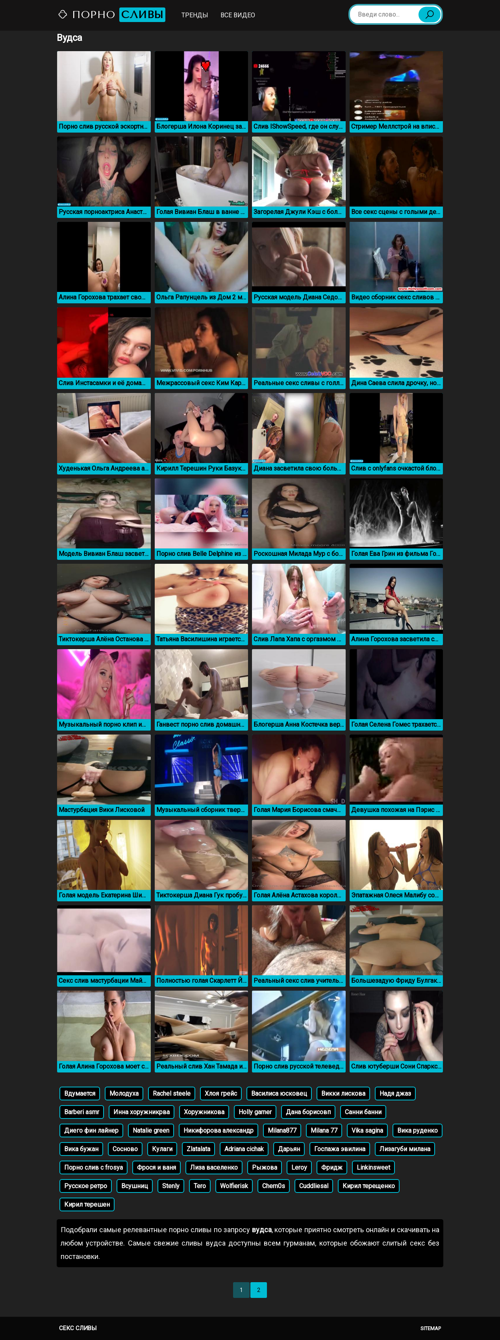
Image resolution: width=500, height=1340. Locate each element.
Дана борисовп (308, 1112)
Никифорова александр (218, 1130)
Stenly (171, 1186)
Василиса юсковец (279, 1093)
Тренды (194, 15)
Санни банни (363, 1112)
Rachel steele (172, 1093)
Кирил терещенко (369, 1186)
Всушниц (134, 1186)
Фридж (332, 1167)
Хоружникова (204, 1112)
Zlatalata (198, 1149)
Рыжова (264, 1167)
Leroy (299, 1167)
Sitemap (430, 1328)
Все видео (237, 15)
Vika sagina (367, 1130)
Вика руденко (417, 1130)
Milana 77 (324, 1130)
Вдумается (79, 1093)
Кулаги (162, 1149)
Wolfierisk (234, 1186)
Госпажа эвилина (339, 1149)
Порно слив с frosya (93, 1167)
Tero (200, 1186)
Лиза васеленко (214, 1167)
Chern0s (273, 1186)
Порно (111, 14)
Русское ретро (85, 1186)
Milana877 (282, 1130)
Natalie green (151, 1130)
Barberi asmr (81, 1112)
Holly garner (255, 1112)
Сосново (125, 1149)
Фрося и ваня (156, 1167)
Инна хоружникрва (141, 1112)
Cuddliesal (313, 1186)
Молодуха (124, 1093)
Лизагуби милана (405, 1149)
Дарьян (289, 1149)
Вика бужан (81, 1149)
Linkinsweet (373, 1167)
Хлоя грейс (221, 1093)
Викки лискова (343, 1093)
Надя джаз (395, 1093)
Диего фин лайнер (91, 1130)
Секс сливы (77, 1328)
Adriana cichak (244, 1149)
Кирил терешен (87, 1204)
